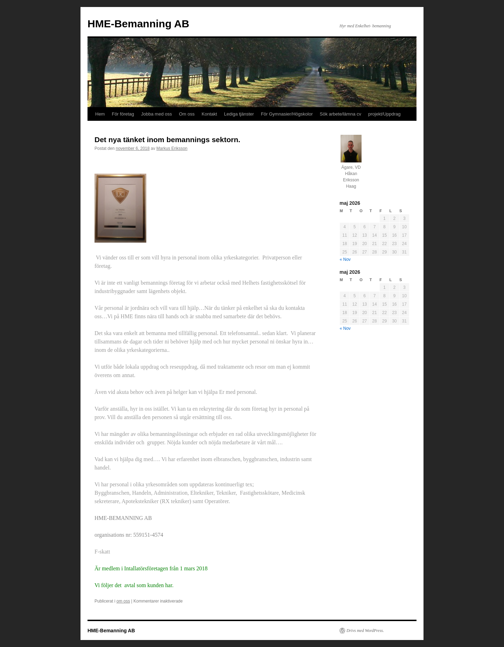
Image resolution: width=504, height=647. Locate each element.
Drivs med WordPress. (365, 630)
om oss (123, 601)
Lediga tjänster (239, 114)
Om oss (187, 114)
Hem (100, 114)
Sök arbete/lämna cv (341, 114)
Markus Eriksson (172, 148)
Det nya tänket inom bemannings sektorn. (167, 139)
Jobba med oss (156, 114)
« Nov (345, 259)
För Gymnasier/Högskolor (287, 114)
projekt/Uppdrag (384, 114)
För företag (123, 114)
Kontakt (209, 114)
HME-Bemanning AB (138, 23)
